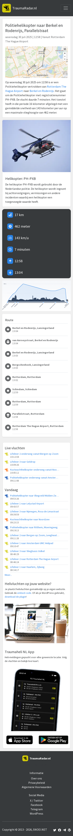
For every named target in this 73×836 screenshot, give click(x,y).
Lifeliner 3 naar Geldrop (22, 461)
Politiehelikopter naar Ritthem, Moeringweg (34, 527)
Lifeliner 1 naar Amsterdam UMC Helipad (31, 543)
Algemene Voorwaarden (36, 787)
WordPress (36, 813)
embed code (24, 593)
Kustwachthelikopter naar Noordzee (30, 519)
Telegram (37, 809)
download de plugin (15, 596)
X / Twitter (36, 800)
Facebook (36, 805)
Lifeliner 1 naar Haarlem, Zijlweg (27, 567)
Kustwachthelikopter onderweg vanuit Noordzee (34, 469)
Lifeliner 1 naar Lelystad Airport (27, 503)
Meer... (8, 574)
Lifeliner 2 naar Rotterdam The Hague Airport (34, 559)
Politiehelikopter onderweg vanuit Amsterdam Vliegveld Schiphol (34, 477)
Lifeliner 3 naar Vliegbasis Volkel (27, 551)
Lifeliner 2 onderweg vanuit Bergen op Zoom (34, 453)
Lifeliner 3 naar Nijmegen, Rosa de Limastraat (34, 511)
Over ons (36, 778)
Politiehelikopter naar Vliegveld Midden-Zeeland (34, 495)
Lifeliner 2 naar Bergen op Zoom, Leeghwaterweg (34, 535)
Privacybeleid (36, 782)
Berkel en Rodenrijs (42, 91)
